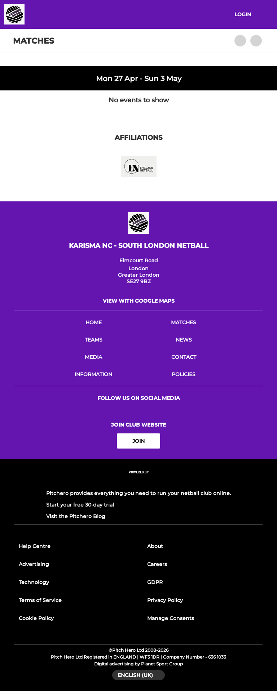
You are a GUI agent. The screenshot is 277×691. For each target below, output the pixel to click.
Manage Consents (170, 618)
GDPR (155, 582)
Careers (157, 564)
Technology (34, 582)
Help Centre (34, 546)
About (155, 546)
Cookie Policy (36, 618)
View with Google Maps (139, 300)
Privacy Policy (165, 600)
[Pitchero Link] (138, 481)
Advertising (34, 564)
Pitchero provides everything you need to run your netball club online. (138, 493)
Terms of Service (40, 600)
